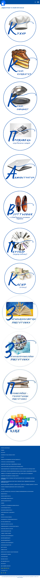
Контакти (3, 452)
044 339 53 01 (5, 568)
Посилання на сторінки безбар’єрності (9, 519)
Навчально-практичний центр (7, 535)
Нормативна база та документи (7, 512)
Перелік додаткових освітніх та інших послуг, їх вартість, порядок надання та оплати (19, 484)
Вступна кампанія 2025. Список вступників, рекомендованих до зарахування (17, 491)
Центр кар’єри (4, 547)
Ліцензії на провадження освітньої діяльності (10, 459)
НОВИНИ (2, 450)
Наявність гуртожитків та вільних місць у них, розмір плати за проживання (17, 473)
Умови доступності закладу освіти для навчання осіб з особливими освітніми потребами (17, 478)
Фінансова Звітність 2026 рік (7, 528)
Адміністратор (4, 549)
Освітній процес (4, 556)
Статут (2, 457)
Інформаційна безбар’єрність (7, 498)
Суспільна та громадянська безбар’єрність (10, 505)
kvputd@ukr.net (4, 570)
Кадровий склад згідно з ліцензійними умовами (11, 464)
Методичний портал (5, 561)
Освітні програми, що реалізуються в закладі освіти (12, 466)
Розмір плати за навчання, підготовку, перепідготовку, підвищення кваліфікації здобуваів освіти (18, 481)
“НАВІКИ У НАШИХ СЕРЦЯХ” (6, 533)
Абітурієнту (3, 563)
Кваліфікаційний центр (5, 540)
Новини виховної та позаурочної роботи (10, 526)
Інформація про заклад (6, 554)
